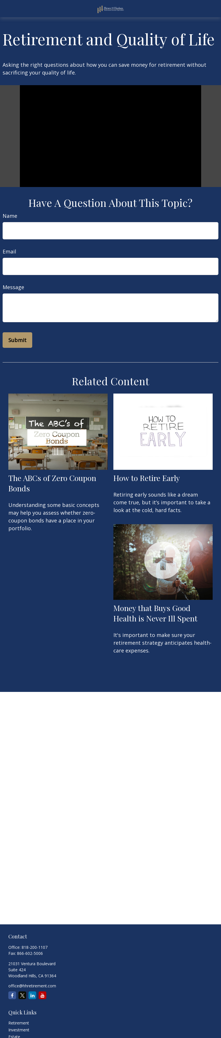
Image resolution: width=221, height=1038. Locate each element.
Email (9, 251)
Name (10, 215)
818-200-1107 (34, 947)
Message (13, 287)
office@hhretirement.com (32, 986)
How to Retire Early (146, 478)
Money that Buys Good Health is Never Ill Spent (155, 613)
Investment (18, 1030)
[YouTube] (42, 995)
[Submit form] (17, 340)
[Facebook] (12, 995)
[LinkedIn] (32, 995)
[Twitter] (22, 995)
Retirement (18, 1023)
